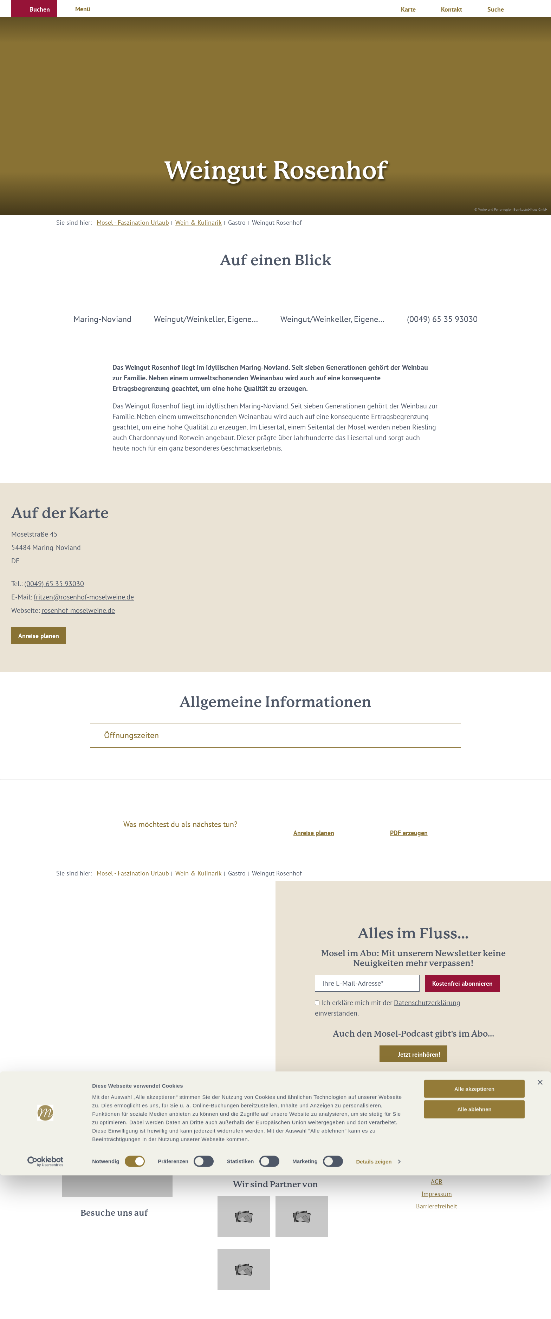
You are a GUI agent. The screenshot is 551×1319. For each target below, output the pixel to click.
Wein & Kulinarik (198, 222)
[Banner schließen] (540, 1225)
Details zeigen (373, 1305)
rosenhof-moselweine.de (78, 610)
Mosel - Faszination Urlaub (133, 222)
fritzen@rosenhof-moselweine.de (84, 597)
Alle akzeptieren (474, 1232)
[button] (34, 8)
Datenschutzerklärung (427, 1002)
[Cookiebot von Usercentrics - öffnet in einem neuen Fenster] (45, 1305)
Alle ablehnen (474, 1253)
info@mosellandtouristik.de (276, 1151)
